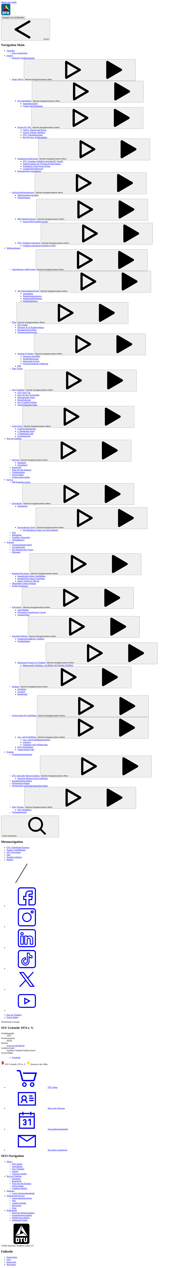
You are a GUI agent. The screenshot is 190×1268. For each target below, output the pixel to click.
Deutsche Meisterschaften (23, 1213)
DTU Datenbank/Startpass (18, 847)
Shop (14, 1208)
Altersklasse (17, 1166)
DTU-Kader (17, 1164)
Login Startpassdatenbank (23, 1193)
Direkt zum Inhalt (9, 2)
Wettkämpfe (12, 1210)
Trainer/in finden (19, 1174)
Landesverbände (19, 1203)
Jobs (8, 855)
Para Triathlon (18, 1169)
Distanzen (16, 1179)
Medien (10, 860)
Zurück (25, 39)
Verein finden (12, 1017)
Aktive (9, 1161)
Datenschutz (12, 1257)
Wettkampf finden (20, 1220)
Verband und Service (16, 1196)
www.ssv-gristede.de (16, 1045)
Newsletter (11, 1264)
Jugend (15, 1171)
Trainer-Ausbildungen (16, 850)
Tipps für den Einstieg (21, 1183)
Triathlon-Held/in (14, 857)
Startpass (10, 1191)
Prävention (16, 1205)
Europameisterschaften (22, 1215)
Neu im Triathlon (14, 1015)
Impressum (11, 1262)
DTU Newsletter (14, 852)
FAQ (9, 1260)
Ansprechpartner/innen (22, 1198)
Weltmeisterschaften (21, 1218)
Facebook (16, 1057)
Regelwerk (16, 1181)
